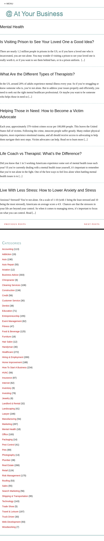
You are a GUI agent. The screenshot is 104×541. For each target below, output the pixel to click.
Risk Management (11, 475)
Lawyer (5, 414)
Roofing (6, 480)
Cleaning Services (11, 285)
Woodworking (9, 527)
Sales (5, 486)
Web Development (11, 522)
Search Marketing (11, 491)
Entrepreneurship (10, 316)
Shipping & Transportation (15, 496)
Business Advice (10, 275)
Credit (5, 295)
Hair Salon (7, 341)
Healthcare (7, 352)
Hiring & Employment (12, 357)
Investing (6, 393)
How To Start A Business (14, 367)
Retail (5, 470)
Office (5, 434)
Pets (4, 450)
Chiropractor (8, 280)
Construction (8, 290)
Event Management (12, 321)
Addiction (6, 254)
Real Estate (8, 465)
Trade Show (8, 506)
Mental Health (9, 429)
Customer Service (11, 300)
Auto (4, 259)
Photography (8, 455)
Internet (6, 383)
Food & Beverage (11, 331)
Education (7, 311)
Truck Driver (8, 516)
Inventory (6, 388)
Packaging (7, 439)
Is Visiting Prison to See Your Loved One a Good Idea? (47, 42)
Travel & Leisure (10, 511)
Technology (8, 501)
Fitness (5, 326)
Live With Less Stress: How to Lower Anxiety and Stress (48, 190)
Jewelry (6, 398)
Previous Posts (15, 224)
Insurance (7, 377)
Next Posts (92, 224)
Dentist (5, 305)
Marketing (7, 424)
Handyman (7, 347)
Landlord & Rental (11, 403)
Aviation (6, 269)
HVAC (5, 372)
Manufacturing (9, 419)
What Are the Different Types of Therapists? (37, 74)
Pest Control (8, 444)
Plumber (6, 460)
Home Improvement (12, 362)
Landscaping (8, 408)
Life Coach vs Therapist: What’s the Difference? (41, 153)
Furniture (6, 336)
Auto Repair (8, 264)
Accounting (7, 249)
